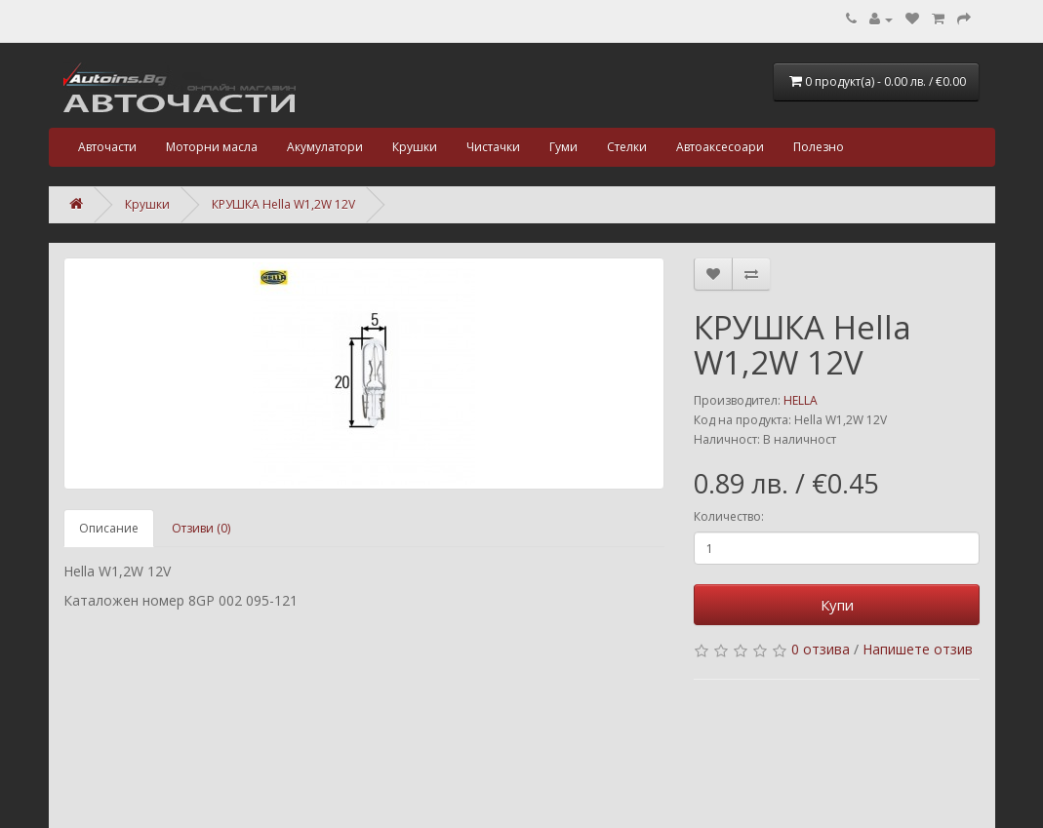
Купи (837, 604)
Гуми (563, 146)
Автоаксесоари (720, 146)
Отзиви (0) (201, 528)
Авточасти (107, 146)
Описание (109, 528)
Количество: (729, 516)
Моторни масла (212, 146)
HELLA (800, 400)
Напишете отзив (917, 649)
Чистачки (493, 146)
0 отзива (820, 649)
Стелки (627, 146)
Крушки (414, 146)
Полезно (818, 146)
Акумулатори (325, 146)
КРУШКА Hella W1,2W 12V (283, 204)
